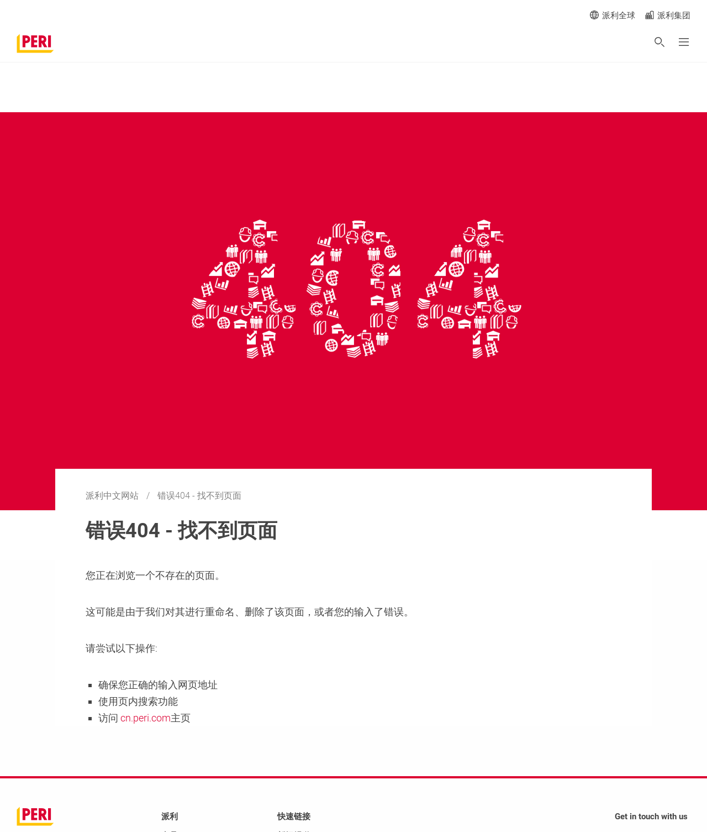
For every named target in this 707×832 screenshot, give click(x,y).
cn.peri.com (144, 718)
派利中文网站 (113, 495)
